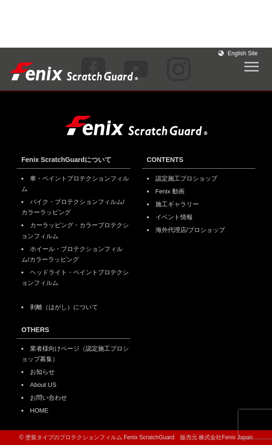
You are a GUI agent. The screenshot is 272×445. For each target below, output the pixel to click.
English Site (238, 53)
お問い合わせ (48, 397)
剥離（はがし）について (64, 307)
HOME (39, 410)
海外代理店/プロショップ (190, 229)
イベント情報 (174, 217)
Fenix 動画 (170, 191)
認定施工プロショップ (186, 178)
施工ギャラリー (177, 204)
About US (43, 384)
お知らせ (42, 371)
